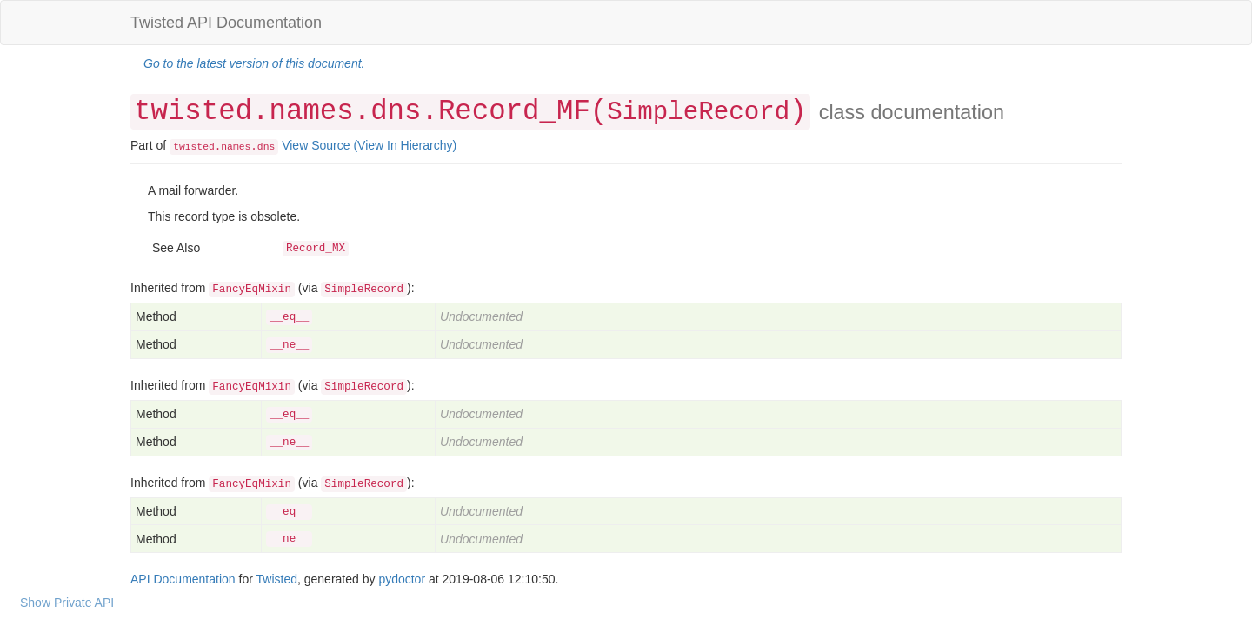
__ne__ (289, 345)
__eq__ (289, 317)
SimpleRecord (698, 112)
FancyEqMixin (251, 289)
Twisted (276, 579)
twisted (194, 147)
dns (266, 147)
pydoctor (401, 579)
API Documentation (183, 579)
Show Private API (67, 602)
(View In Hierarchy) (404, 145)
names (235, 147)
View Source (316, 145)
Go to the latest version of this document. (253, 63)
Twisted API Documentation (226, 22)
